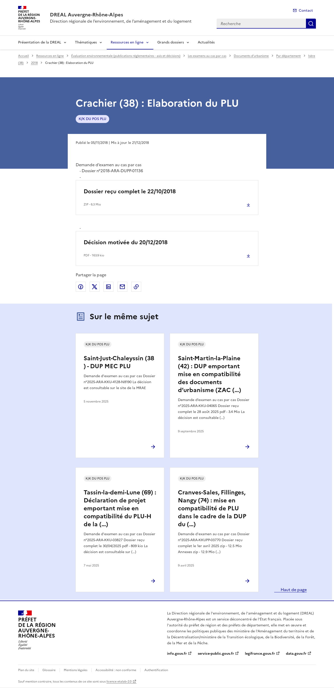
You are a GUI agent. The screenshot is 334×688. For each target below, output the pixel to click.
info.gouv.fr (177, 653)
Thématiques (86, 42)
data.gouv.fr (296, 653)
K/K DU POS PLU (92, 118)
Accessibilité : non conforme (116, 670)
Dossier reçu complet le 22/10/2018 (130, 191)
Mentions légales (75, 670)
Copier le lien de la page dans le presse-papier (136, 287)
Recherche (311, 24)
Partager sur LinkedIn (108, 287)
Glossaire (49, 670)
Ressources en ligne (127, 42)
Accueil (23, 56)
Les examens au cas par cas (207, 56)
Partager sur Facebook (81, 287)
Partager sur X (95, 287)
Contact (306, 10)
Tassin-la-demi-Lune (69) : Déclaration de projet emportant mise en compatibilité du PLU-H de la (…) (120, 508)
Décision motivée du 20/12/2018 (125, 242)
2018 (34, 63)
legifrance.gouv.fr (260, 653)
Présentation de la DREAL (39, 42)
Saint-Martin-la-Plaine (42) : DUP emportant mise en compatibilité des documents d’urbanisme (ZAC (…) (209, 374)
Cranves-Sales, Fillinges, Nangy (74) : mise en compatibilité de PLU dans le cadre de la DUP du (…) (212, 508)
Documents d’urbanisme (251, 56)
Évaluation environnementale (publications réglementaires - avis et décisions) (125, 56)
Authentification (156, 670)
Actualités (206, 42)
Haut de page (293, 590)
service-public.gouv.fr (216, 653)
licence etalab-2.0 (119, 681)
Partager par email (122, 287)
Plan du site (26, 670)
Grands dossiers (170, 42)
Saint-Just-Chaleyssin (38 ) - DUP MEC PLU (119, 362)
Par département (288, 56)
